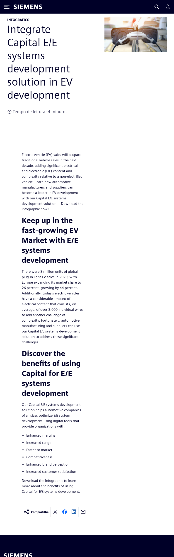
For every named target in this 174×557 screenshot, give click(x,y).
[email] (83, 512)
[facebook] (64, 512)
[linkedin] (73, 512)
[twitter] (55, 512)
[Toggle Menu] (7, 7)
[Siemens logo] (28, 7)
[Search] (156, 6)
